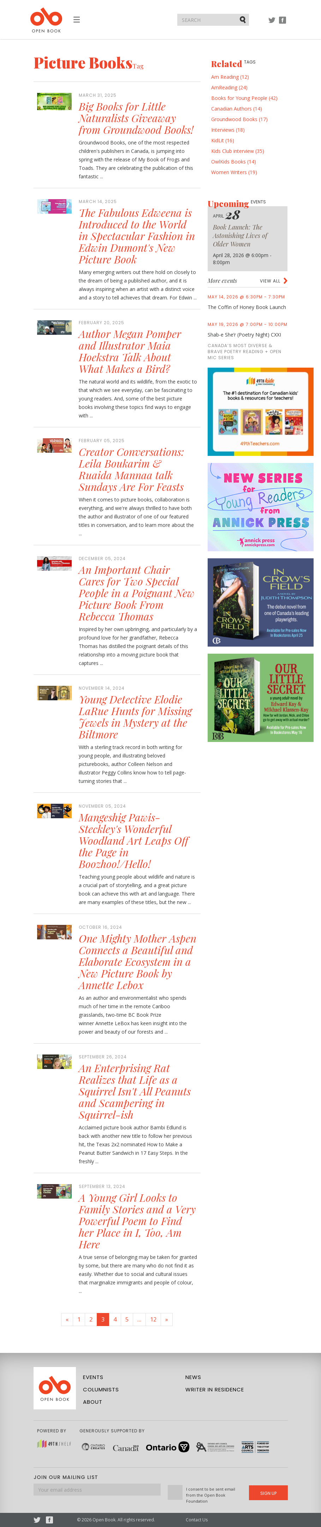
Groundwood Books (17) (239, 119)
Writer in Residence (214, 1389)
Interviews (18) (228, 129)
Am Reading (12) (230, 76)
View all (270, 281)
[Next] (167, 1319)
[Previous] (67, 1319)
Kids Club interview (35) (237, 151)
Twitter (271, 23)
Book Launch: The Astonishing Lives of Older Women (240, 235)
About (92, 1402)
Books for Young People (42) (244, 98)
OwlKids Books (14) (233, 161)
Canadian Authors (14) (236, 108)
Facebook (282, 23)
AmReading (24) (229, 87)
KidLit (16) (222, 140)
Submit (243, 19)
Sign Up (268, 1493)
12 (153, 1319)
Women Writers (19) (234, 172)
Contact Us (197, 1520)
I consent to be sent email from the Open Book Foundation (210, 1495)
